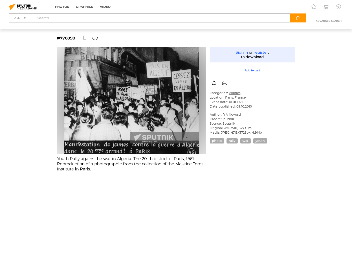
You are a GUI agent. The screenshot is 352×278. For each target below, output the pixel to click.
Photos (62, 7)
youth (260, 141)
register (261, 52)
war (245, 141)
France (240, 97)
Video (105, 7)
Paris (229, 97)
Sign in (242, 52)
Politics (234, 93)
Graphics (84, 7)
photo (217, 141)
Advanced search (329, 20)
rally (232, 141)
